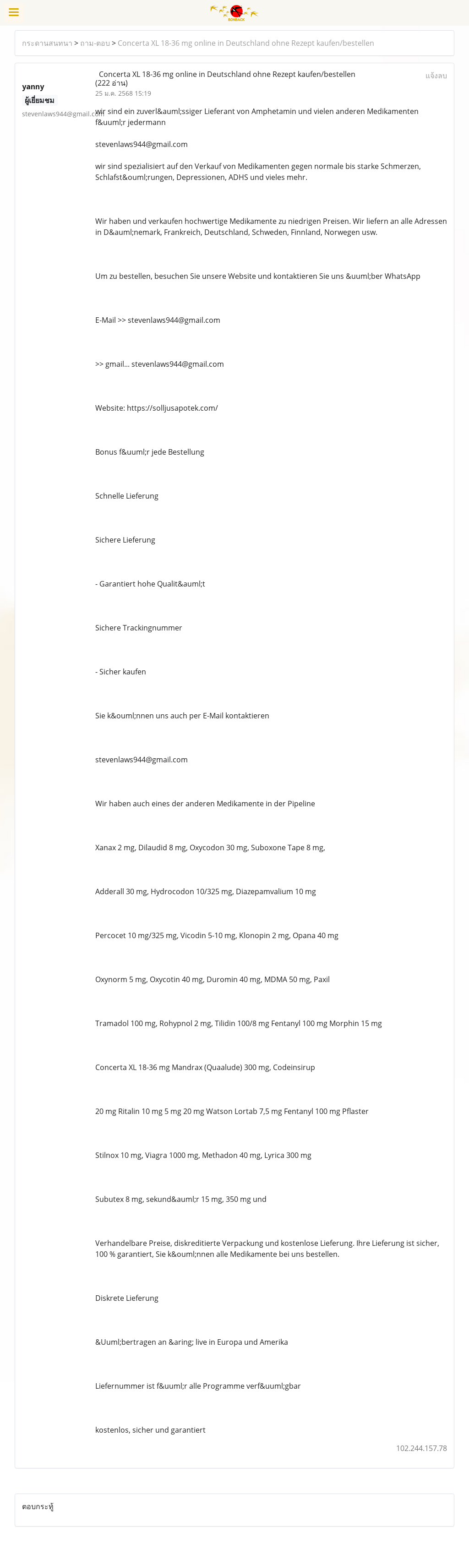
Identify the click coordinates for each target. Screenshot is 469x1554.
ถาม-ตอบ (95, 43)
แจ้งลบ (436, 76)
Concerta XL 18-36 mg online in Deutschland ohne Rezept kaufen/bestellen (246, 43)
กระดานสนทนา (47, 43)
